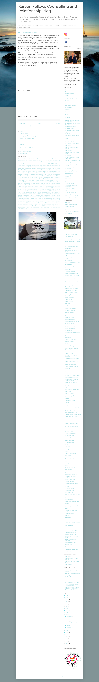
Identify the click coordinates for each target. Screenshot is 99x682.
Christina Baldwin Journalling (45, 165)
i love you (67, 373)
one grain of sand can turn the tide (37, 187)
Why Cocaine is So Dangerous (26, 151)
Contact (29, 25)
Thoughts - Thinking (70, 188)
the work (58, 199)
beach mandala (57, 161)
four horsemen (44, 174)
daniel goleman (42, 169)
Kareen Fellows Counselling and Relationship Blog (47, 8)
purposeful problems (24, 189)
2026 (67, 595)
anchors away (50, 160)
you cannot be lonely (45, 207)
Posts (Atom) (28, 126)
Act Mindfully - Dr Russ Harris (72, 582)
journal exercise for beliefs (26, 183)
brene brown (52, 163)
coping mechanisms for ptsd (54, 168)
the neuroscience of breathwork (72, 494)
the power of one (42, 199)
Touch (66, 190)
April (68, 621)
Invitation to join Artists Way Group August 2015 (71, 379)
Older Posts (57, 123)
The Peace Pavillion (26, 199)
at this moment (51, 161)
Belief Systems (34, 163)
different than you (29, 171)
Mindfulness (68, 145)
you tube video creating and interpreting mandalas (71, 550)
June (68, 618)
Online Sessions (48, 25)
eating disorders (69, 314)
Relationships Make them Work (27, 138)
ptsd (19, 189)
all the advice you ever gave (42, 160)
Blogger (62, 676)
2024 (67, 599)
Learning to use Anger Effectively (72, 573)
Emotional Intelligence (25, 135)
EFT (23, 172)
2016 (67, 630)
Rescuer (35, 192)
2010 (67, 643)
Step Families (68, 178)
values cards (24, 202)
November (69, 616)
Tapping (44, 195)
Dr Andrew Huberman (46, 171)
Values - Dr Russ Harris (70, 192)
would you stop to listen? (71, 542)
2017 (67, 614)
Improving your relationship (39, 181)
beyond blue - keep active (42, 163)
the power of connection (34, 199)
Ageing (67, 95)
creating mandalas (35, 169)
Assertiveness (68, 107)
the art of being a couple (32, 196)
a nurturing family (41, 158)
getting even (28, 175)
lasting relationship (39, 184)
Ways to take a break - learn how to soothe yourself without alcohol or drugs (72, 524)
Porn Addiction (23, 153)
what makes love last (36, 204)
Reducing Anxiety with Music (27, 32)
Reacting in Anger (28, 190)
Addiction (22, 144)
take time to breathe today (38, 195)
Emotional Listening (69, 128)
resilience (39, 192)
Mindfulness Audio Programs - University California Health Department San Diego (72, 588)
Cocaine (21, 149)
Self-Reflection (30, 193)
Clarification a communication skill (46, 166)
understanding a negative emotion (46, 201)
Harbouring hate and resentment (72, 345)
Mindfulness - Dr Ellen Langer (23, 27)
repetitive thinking (30, 192)
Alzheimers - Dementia (70, 102)
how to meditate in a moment (33, 180)
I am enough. (42, 180)
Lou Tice (51, 184)
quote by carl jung (21, 190)
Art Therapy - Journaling (38, 25)
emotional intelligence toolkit (45, 172)
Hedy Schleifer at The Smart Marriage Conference (41, 177)
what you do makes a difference (47, 204)
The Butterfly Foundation (71, 485)
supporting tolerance (22, 195)
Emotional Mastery (24, 133)
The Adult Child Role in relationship (70, 477)
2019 (67, 610)
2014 (67, 634)
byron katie (68, 269)
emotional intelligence (36, 172)
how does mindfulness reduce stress (40, 178)
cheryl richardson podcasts (34, 165)
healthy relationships (27, 177)
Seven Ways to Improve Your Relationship (69, 25)
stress (59, 193)
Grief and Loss (68, 133)
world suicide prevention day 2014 (37, 205)
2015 (67, 632)
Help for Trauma (69, 140)
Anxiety (67, 103)
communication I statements (30, 168)
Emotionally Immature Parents (72, 130)
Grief (50, 175)
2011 (67, 641)
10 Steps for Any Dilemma (71, 170)
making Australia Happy (70, 400)
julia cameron (51, 183)
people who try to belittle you (50, 187)
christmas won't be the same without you (30, 166)
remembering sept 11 (22, 192)
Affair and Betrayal (69, 93)
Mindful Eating (68, 150)
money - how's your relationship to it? (47, 186)
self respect (24, 193)
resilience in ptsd (45, 192)
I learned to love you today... (54, 180)
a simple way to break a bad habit (51, 158)
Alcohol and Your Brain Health (26, 147)
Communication (21, 168)
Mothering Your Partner (70, 410)
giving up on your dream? (37, 175)
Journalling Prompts (44, 183)
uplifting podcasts (56, 201)
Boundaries (67, 109)
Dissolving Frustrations (37, 171)
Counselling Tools (21, 169)
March (68, 625)
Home (18, 25)
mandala (22, 186)
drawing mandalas (53, 171)
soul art (55, 193)
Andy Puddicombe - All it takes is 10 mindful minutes (72, 584)
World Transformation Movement (50, 205)
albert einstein (34, 160)
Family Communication (28, 174)
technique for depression (51, 195)
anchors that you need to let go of (32, 161)
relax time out (57, 190)
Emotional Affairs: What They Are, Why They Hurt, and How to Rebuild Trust (72, 120)
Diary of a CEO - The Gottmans (72, 305)
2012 (67, 638)
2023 (67, 601)
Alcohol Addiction (24, 146)
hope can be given (69, 353)
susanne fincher (29, 195)
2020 (67, 608)
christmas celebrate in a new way (72, 277)
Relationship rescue (45, 190)
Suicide (67, 179)
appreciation (40, 161)
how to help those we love (23, 180)
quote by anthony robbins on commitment (36, 189)
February (69, 627)
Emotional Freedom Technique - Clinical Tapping (72, 124)
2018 (67, 612)
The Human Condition (41, 198)
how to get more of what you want (53, 178)
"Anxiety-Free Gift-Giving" (23, 158)
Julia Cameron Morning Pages (72, 389)
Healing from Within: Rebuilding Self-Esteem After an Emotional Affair (72, 137)
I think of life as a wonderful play (27, 181)
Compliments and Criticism (42, 168)
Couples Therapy (28, 169)
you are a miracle (29, 207)
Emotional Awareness (70, 576)
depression (54, 169)
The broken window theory (50, 196)
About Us (24, 25)
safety (53, 192)
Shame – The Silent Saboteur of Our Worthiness (72, 172)
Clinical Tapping (57, 166)
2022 (67, 604)
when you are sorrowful (70, 532)
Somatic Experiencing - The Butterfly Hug (71, 175)
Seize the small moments (70, 453)
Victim (28, 202)
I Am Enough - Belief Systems (72, 143)
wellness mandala (28, 204)
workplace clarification (26, 205)
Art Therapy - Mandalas (70, 194)
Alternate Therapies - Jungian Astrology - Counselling (72, 196)
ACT (66, 91)
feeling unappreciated (37, 174)
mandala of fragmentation (30, 186)
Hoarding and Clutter (70, 141)
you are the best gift (36, 207)
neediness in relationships (26, 187)
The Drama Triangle (33, 198)
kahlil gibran (26, 184)
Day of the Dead (48, 169)
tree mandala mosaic (33, 201)
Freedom (20, 175)
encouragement (21, 174)
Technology (68, 181)
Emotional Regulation (56, 172)
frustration (24, 175)
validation (20, 202)
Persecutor (58, 187)
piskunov (52, 676)
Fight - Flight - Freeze (70, 132)
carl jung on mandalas (24, 165)
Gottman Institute (45, 175)
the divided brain (26, 198)
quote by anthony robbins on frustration (52, 189)
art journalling (45, 161)
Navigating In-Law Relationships (72, 160)
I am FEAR (47, 180)
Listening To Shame (46, 184)
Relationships (51, 190)
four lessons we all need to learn (54, 174)
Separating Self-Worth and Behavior (40, 193)
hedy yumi (53, 177)
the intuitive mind (49, 198)
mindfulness (37, 186)
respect (49, 192)
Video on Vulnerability (34, 202)
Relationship (56, 25)
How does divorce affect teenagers (27, 178)
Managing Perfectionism (71, 575)
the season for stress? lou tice (51, 199)
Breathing (67, 111)
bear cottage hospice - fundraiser (24, 163)
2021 (67, 606)
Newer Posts (22, 123)
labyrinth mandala (32, 184)
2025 (67, 597)
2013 (67, 636)
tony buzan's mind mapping (23, 201)
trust (38, 201)
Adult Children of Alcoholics (71, 204)
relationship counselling (37, 190)
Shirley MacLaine (50, 193)
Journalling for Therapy (35, 183)
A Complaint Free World (33, 158)
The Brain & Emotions (40, 196)
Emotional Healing (27, 172)
